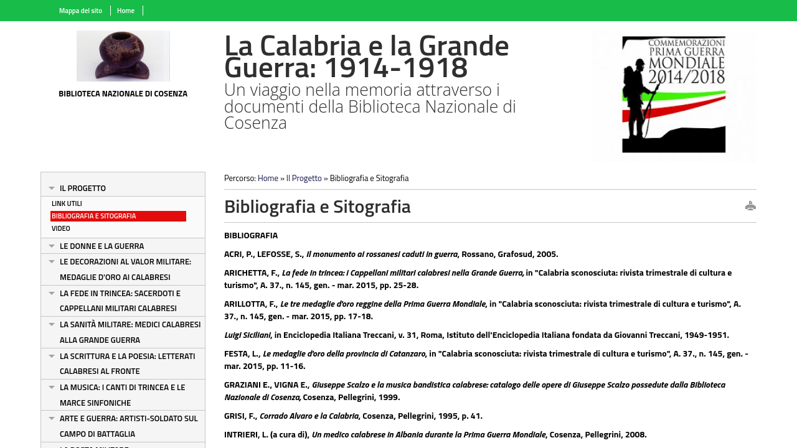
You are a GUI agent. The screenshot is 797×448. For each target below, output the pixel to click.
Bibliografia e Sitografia (94, 216)
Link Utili (67, 203)
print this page (750, 206)
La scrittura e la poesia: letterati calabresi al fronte (128, 364)
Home (125, 11)
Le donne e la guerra (102, 246)
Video (61, 228)
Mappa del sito (80, 11)
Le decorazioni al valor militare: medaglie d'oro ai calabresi (125, 269)
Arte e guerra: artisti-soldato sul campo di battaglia (129, 426)
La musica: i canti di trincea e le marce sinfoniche (122, 395)
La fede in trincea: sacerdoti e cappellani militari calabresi (120, 301)
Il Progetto (83, 188)
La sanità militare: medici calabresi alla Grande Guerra (130, 332)
